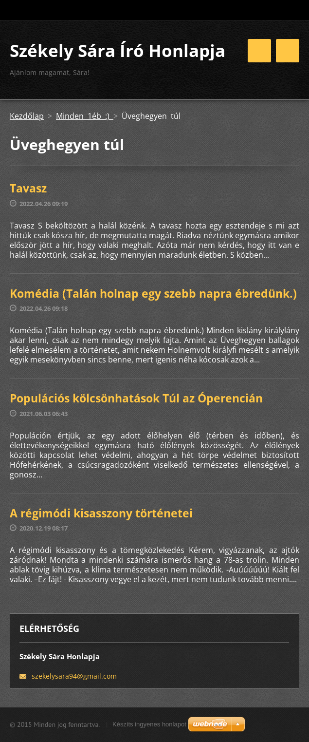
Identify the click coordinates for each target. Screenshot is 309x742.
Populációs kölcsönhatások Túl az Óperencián (136, 398)
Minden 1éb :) (84, 116)
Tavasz (28, 188)
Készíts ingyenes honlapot (149, 724)
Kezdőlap (27, 116)
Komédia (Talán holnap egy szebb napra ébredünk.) (153, 293)
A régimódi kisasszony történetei (101, 513)
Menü (287, 50)
